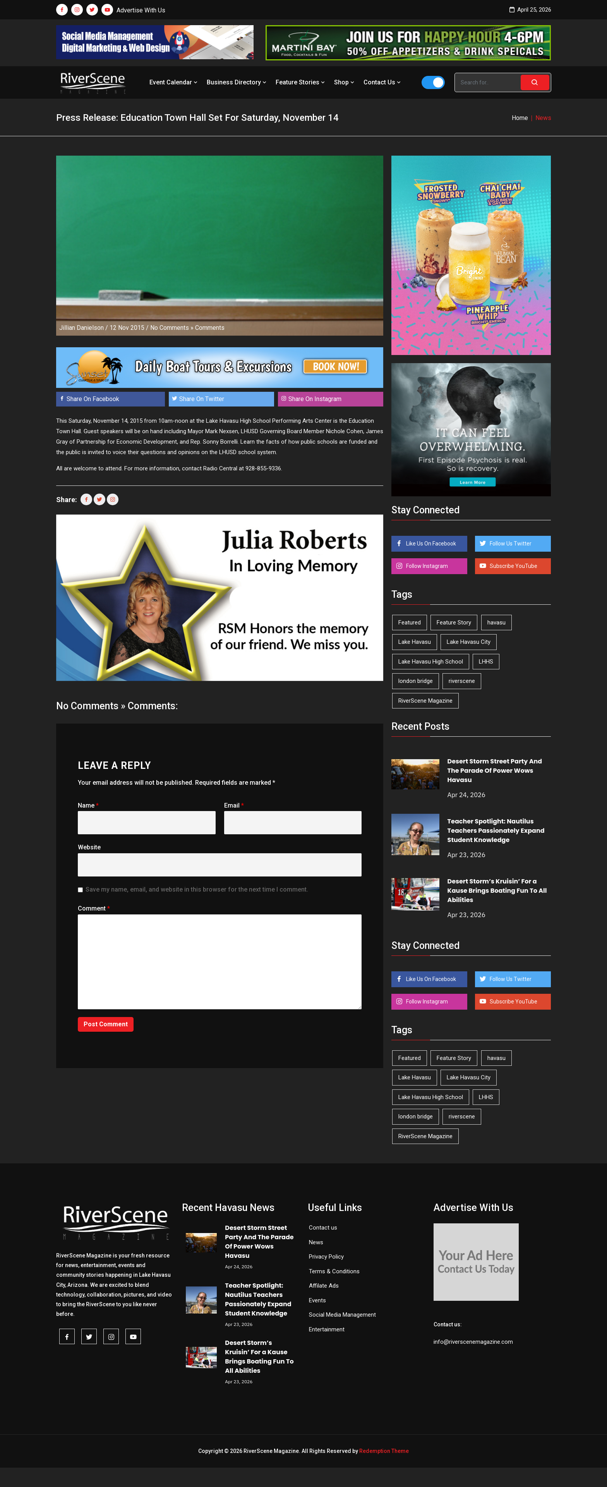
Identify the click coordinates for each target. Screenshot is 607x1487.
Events (317, 1300)
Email (234, 805)
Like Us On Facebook (430, 543)
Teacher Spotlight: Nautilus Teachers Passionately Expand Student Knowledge (496, 830)
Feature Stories (301, 82)
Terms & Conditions (334, 1271)
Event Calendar (174, 82)
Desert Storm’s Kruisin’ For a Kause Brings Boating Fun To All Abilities (497, 890)
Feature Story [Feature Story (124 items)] (454, 622)
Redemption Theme (384, 1451)
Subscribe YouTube (513, 566)
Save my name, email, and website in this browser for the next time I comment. (197, 889)
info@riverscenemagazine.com (473, 1341)
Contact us (323, 1227)
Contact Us (383, 82)
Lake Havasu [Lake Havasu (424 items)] (414, 641)
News (316, 1242)
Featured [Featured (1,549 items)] (409, 622)
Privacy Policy (326, 1256)
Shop (345, 82)
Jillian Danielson (81, 327)
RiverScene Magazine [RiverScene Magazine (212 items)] (425, 700)
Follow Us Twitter (510, 543)
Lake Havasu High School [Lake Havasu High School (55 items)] (430, 661)
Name (88, 805)
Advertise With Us (141, 10)
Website (89, 847)
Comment (94, 908)
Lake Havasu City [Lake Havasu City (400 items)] (468, 641)
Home (520, 118)
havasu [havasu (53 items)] (496, 622)
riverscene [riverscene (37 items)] (462, 680)
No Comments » (172, 327)
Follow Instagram (426, 566)
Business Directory (237, 82)
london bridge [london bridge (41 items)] (415, 680)
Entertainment (327, 1329)
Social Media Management (342, 1314)
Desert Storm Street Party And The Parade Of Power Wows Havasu (495, 770)
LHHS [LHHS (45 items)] (486, 661)
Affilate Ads (324, 1285)
